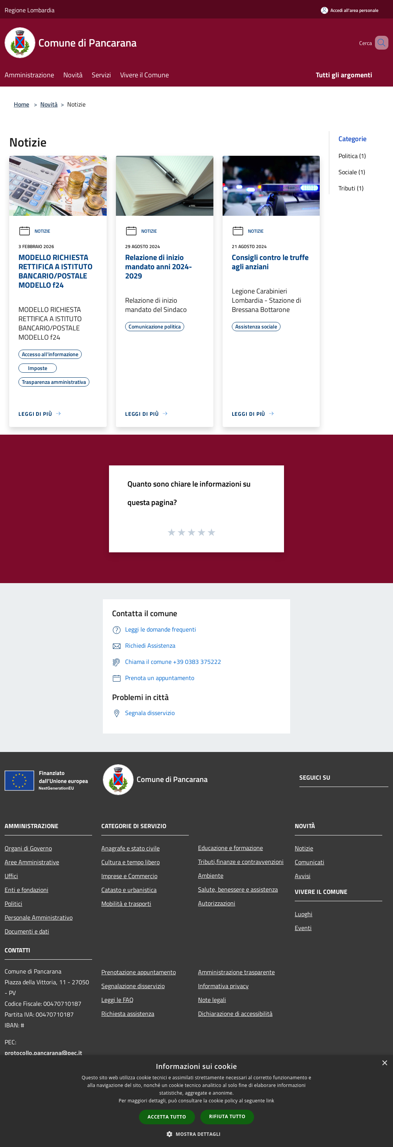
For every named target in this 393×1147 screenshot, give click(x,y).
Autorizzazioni (216, 903)
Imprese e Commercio (129, 875)
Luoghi (303, 914)
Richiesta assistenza (127, 1013)
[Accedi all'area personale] (349, 10)
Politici (13, 903)
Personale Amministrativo (39, 917)
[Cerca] (379, 42)
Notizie (34, 231)
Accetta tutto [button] (167, 1117)
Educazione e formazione (230, 847)
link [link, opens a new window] (270, 1100)
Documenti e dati (27, 931)
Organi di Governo (28, 848)
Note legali (212, 999)
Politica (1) (352, 155)
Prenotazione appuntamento (138, 972)
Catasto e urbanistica (129, 889)
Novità (49, 104)
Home (21, 104)
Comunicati (309, 862)
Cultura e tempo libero (130, 862)
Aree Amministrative (32, 862)
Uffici (11, 875)
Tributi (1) (351, 188)
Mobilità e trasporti (126, 903)
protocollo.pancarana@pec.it (43, 1052)
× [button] (384, 1063)
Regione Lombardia (29, 10)
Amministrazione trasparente (236, 972)
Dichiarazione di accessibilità (235, 1013)
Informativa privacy (223, 985)
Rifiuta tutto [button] (227, 1116)
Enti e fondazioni (26, 889)
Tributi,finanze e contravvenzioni (241, 861)
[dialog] (196, 1101)
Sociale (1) (352, 172)
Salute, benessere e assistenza (238, 889)
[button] (196, 1134)
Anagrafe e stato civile (130, 848)
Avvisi (302, 875)
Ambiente (210, 875)
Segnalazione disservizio (133, 985)
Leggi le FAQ (117, 999)
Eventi (303, 927)
